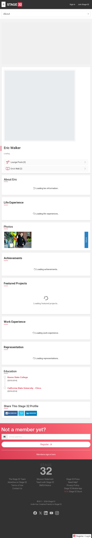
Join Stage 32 (83, 4)
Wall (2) (46, 168)
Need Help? (73, 482)
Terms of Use (17, 485)
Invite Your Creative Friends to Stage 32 (46, 504)
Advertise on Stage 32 (17, 482)
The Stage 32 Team (17, 479)
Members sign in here (46, 454)
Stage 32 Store (75, 491)
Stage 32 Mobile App (73, 488)
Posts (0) (46, 162)
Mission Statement (45, 479)
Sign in (72, 4)
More (86, 240)
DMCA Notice (45, 485)
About (6, 13)
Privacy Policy (73, 485)
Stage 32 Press (73, 479)
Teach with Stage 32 (45, 482)
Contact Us (17, 488)
